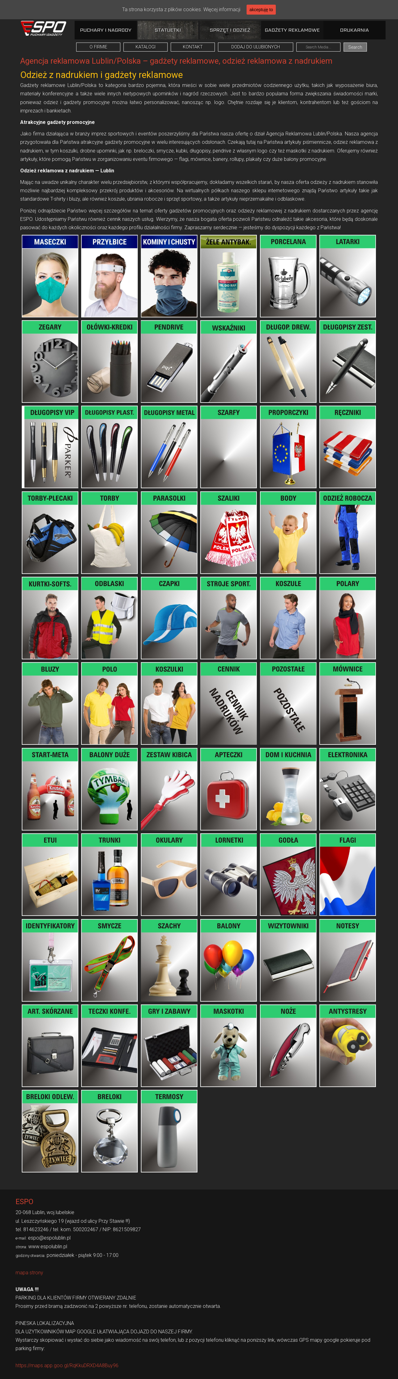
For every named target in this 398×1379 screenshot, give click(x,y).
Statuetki (168, 30)
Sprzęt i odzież (230, 30)
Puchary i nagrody (105, 30)
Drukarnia (354, 30)
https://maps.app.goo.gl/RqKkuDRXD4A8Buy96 (67, 1365)
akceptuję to (261, 9)
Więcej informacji (221, 9)
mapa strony (29, 1273)
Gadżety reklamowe (292, 30)
